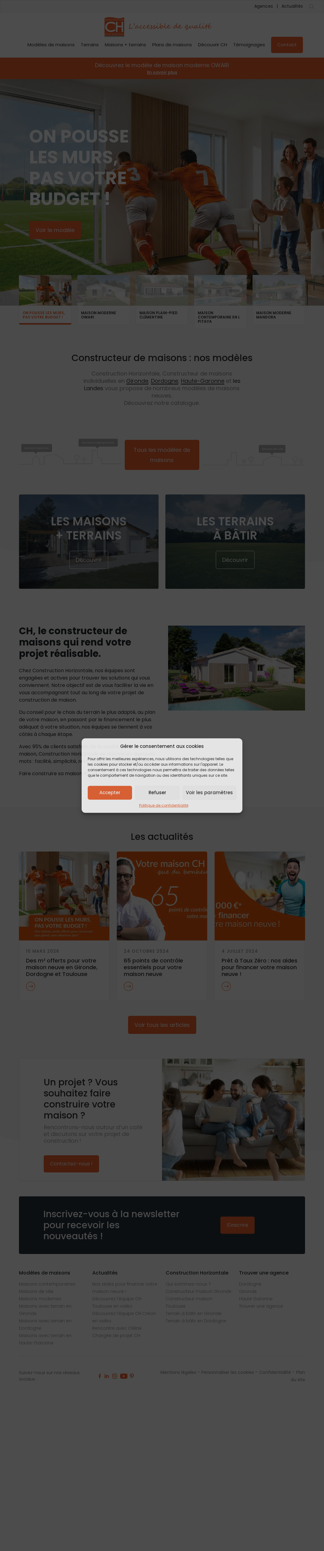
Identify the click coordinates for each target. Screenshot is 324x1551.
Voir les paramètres (209, 792)
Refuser (157, 792)
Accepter (109, 792)
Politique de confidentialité (163, 805)
